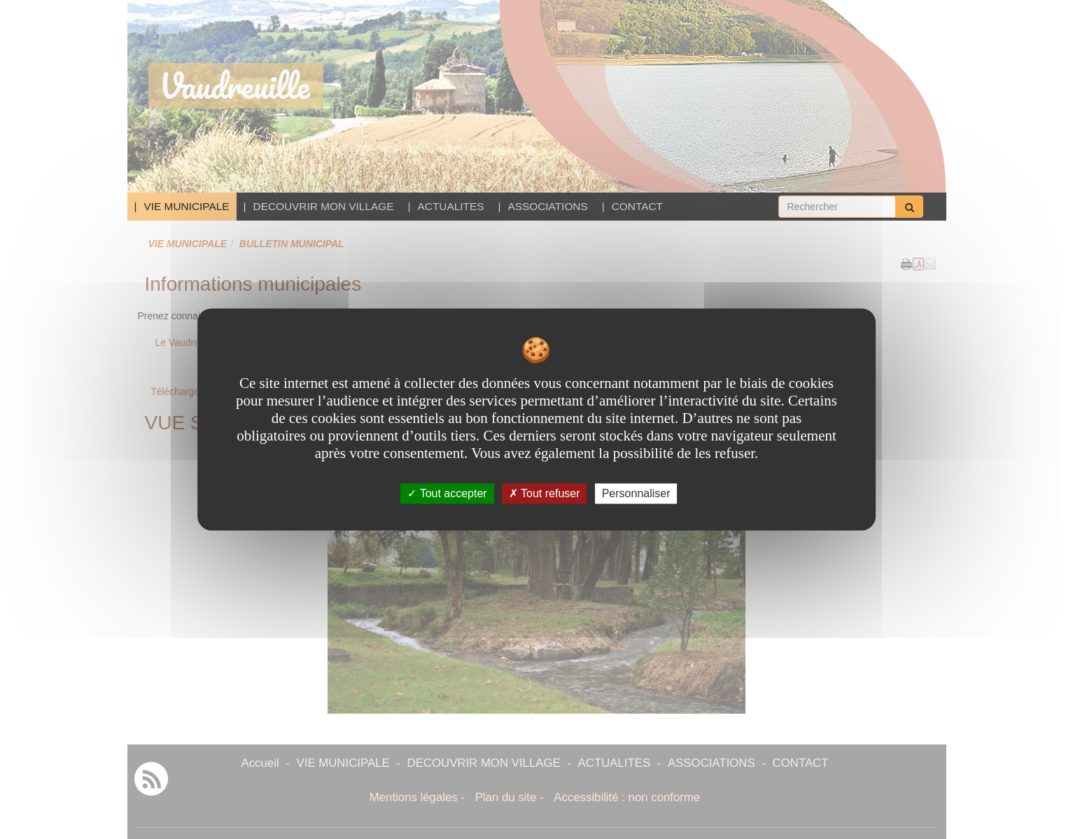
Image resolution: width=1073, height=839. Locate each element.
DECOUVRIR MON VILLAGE (323, 206)
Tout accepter (446, 493)
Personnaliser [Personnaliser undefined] (636, 493)
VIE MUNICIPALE (187, 206)
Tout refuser (544, 493)
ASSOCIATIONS (547, 206)
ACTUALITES (451, 206)
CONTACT (637, 206)
